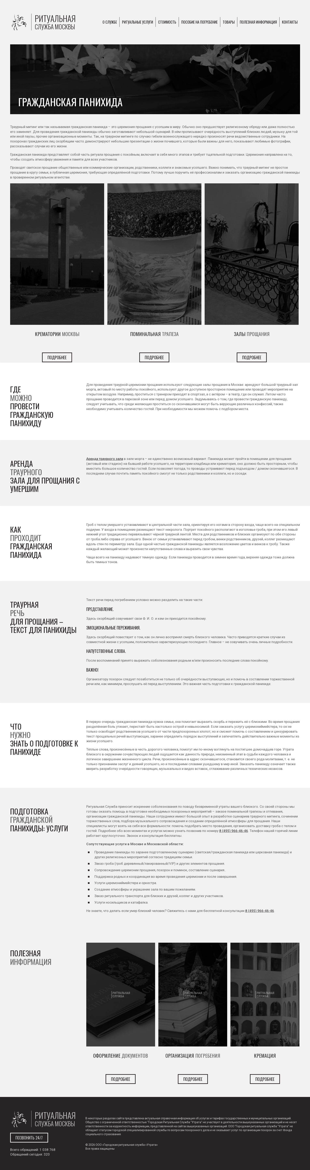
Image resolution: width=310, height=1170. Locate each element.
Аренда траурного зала (104, 459)
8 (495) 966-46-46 (233, 831)
